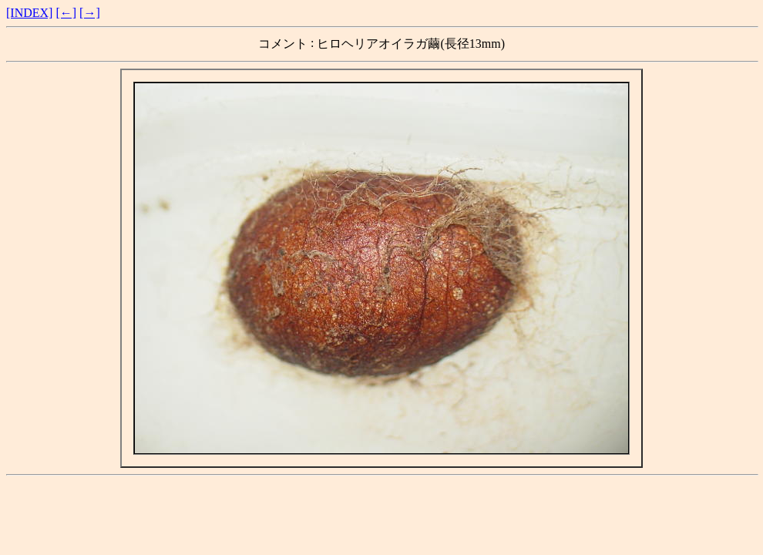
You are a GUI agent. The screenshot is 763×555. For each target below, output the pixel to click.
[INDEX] (29, 12)
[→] (89, 12)
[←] (65, 12)
